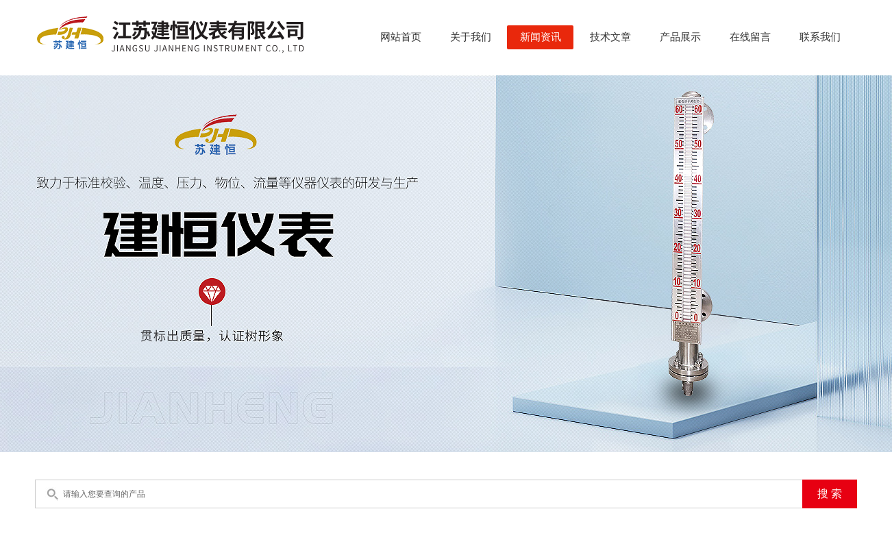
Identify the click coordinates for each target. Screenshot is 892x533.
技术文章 (610, 37)
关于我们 (470, 37)
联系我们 (820, 37)
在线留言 (750, 37)
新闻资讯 (540, 37)
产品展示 (680, 37)
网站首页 (400, 37)
